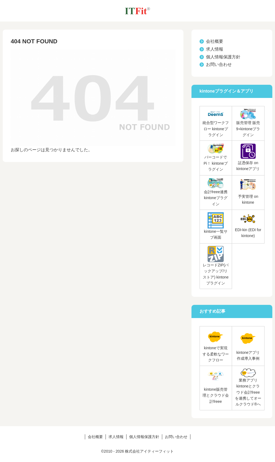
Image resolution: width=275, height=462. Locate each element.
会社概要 (214, 41)
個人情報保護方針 (223, 57)
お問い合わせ (219, 64)
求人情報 (214, 49)
